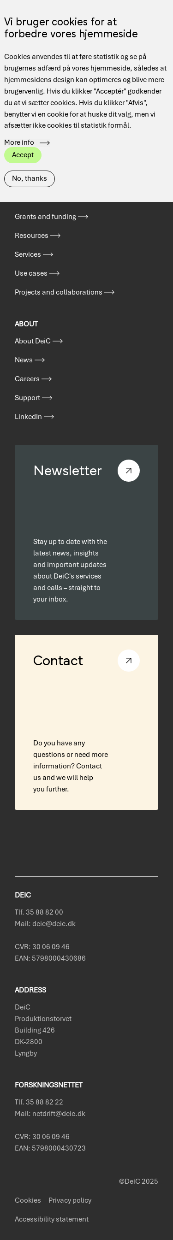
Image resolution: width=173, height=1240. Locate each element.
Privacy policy (69, 1200)
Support (27, 397)
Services (28, 254)
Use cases (31, 273)
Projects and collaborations (58, 292)
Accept (23, 149)
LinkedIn (28, 416)
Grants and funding (45, 216)
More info (19, 138)
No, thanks (29, 173)
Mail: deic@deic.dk (45, 923)
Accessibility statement (52, 1219)
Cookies (28, 1200)
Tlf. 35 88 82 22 (39, 1102)
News (24, 360)
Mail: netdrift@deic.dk (50, 1113)
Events (25, 197)
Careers (27, 379)
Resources (31, 235)
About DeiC (33, 341)
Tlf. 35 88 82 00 (39, 912)
